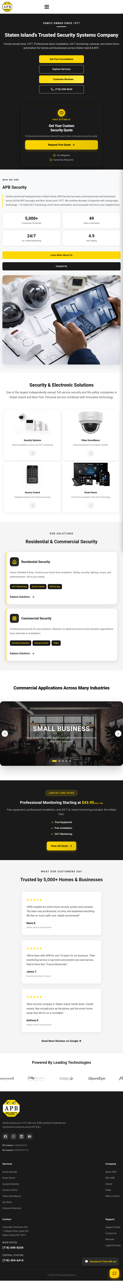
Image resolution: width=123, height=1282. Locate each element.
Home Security (9, 1173)
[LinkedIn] (21, 1138)
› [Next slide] (118, 735)
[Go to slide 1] (54, 762)
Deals (108, 1191)
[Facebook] (5, 1138)
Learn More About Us (61, 255)
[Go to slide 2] (59, 762)
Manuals (109, 1240)
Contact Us (61, 266)
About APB (110, 1173)
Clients (108, 1185)
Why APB (110, 1179)
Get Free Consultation (61, 59)
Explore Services (61, 69)
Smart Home (8, 1179)
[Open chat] (114, 1273)
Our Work (7, 1203)
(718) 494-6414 (13, 1261)
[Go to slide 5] (70, 762)
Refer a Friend (112, 1197)
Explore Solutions (22, 597)
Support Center (112, 1228)
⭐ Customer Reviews (61, 79)
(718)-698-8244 (61, 89)
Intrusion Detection (11, 1209)
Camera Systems (10, 1185)
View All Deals (61, 847)
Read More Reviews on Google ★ (61, 1042)
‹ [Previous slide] (4, 735)
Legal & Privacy (113, 1246)
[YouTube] (29, 1138)
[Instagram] (13, 1138)
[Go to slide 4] (66, 762)
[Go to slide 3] (63, 762)
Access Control (10, 1191)
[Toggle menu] (118, 6)
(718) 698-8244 (13, 1249)
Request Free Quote (61, 144)
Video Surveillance (11, 1197)
